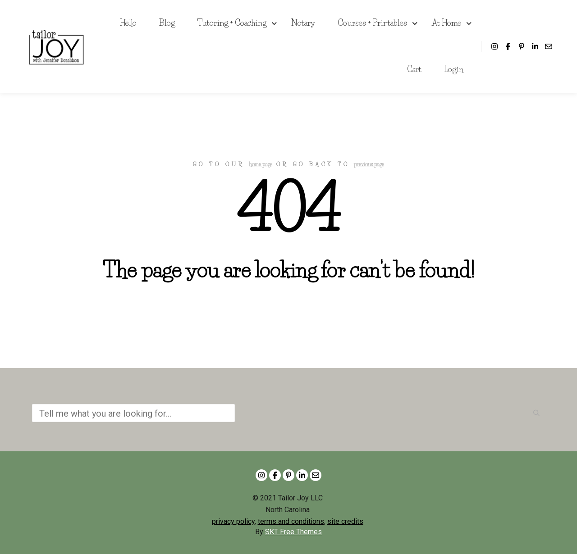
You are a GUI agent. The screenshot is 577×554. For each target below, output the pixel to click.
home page (260, 164)
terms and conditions (291, 521)
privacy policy (233, 521)
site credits (345, 521)
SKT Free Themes (293, 531)
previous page (369, 164)
